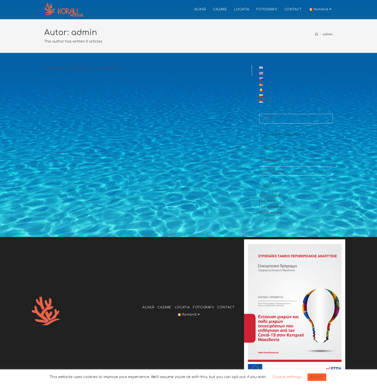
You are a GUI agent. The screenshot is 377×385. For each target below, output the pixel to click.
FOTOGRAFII (203, 307)
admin (328, 34)
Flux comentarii (272, 207)
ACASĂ (148, 307)
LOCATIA (182, 307)
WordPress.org (270, 212)
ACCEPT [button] (316, 377)
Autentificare (270, 195)
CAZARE (164, 307)
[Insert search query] (296, 119)
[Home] (316, 34)
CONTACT (225, 307)
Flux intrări (268, 201)
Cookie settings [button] (287, 377)
